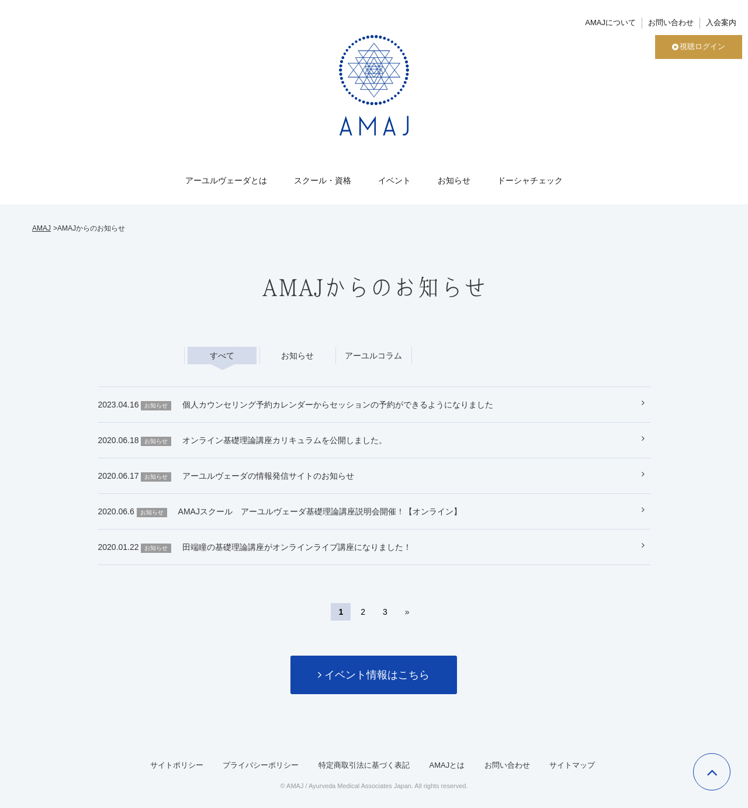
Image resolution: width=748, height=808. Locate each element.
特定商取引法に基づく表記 (364, 765)
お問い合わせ (671, 22)
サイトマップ (572, 765)
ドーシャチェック (530, 180)
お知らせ (454, 180)
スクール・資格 (322, 180)
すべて (222, 355)
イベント (394, 180)
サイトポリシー (176, 765)
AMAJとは (447, 765)
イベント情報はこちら (374, 675)
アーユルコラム (373, 355)
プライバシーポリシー (261, 765)
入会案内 (721, 22)
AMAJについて (610, 22)
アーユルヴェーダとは (226, 180)
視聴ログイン (698, 46)
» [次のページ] (407, 612)
